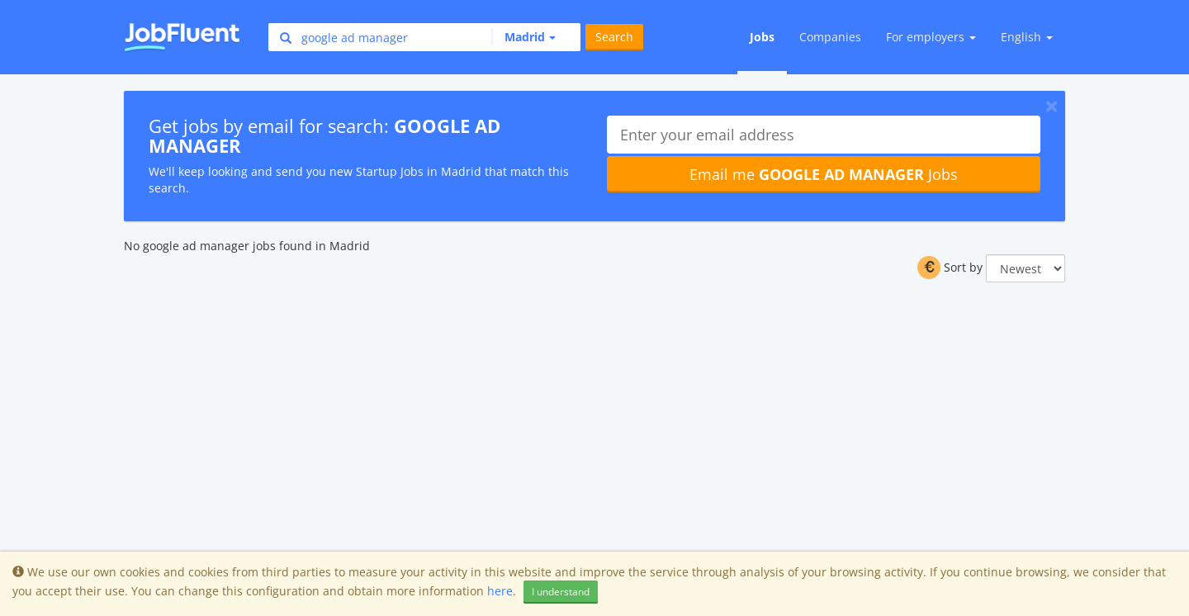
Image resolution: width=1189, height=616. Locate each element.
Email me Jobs (823, 174)
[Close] (1051, 106)
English (1027, 37)
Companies (830, 37)
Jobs (762, 37)
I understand (561, 592)
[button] (523, 37)
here (500, 591)
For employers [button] (931, 37)
